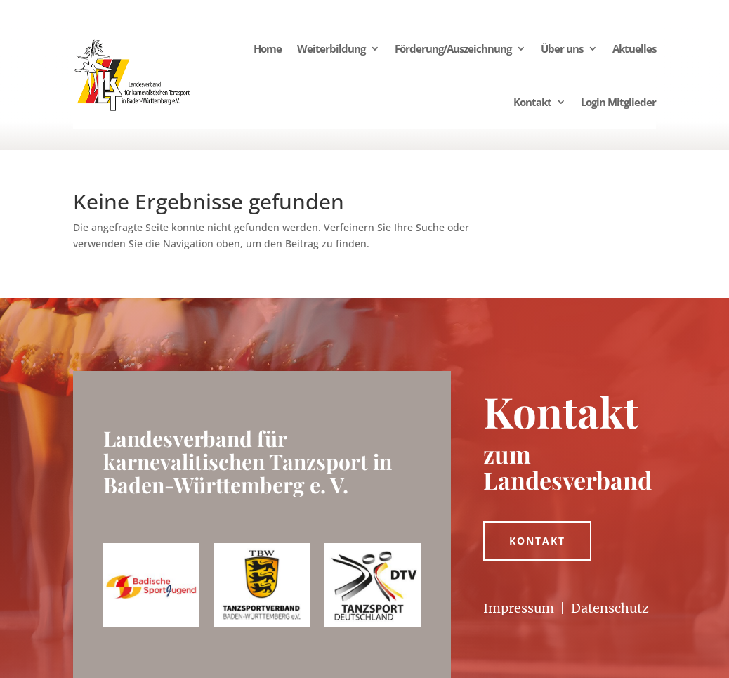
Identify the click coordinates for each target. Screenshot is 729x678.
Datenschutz (610, 608)
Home (268, 48)
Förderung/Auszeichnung (453, 48)
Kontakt (532, 102)
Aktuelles (634, 48)
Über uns (562, 48)
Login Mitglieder (618, 102)
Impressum (518, 608)
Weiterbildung (331, 48)
